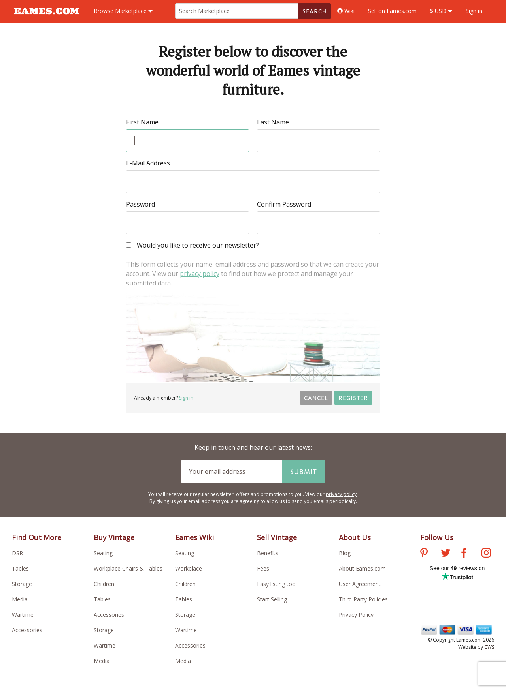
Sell (392, 11)
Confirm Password (284, 204)
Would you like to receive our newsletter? (192, 246)
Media (20, 599)
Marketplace (123, 11)
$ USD (441, 11)
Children (104, 584)
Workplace (188, 568)
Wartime (23, 614)
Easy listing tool (277, 584)
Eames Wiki (194, 537)
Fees (263, 568)
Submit (303, 471)
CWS (489, 647)
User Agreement (360, 584)
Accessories (27, 630)
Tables (20, 568)
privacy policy (199, 273)
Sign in (474, 11)
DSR (17, 553)
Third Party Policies (363, 599)
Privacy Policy (356, 614)
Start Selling (272, 599)
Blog (345, 553)
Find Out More (36, 537)
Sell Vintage (277, 537)
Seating (103, 553)
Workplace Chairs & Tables (128, 568)
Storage (22, 584)
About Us (355, 537)
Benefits (267, 553)
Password (140, 204)
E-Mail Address (148, 163)
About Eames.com (362, 568)
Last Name (273, 122)
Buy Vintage (114, 537)
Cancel (316, 397)
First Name (142, 122)
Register (353, 397)
